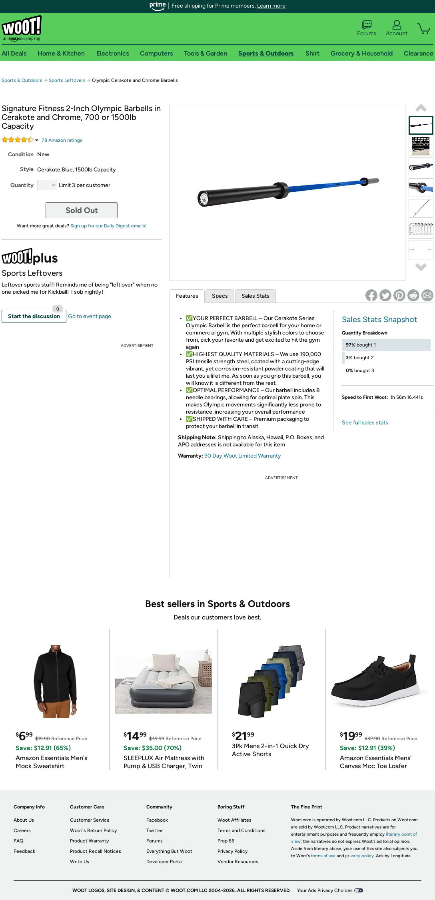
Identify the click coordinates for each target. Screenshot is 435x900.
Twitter (154, 830)
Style (27, 169)
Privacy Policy (232, 851)
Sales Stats (255, 296)
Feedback (24, 851)
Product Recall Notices (95, 851)
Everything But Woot (169, 851)
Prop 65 (226, 841)
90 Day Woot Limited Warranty (242, 455)
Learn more (271, 5)
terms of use (323, 855)
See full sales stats (365, 422)
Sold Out (82, 210)
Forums (366, 28)
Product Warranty (89, 841)
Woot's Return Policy (93, 830)
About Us (24, 820)
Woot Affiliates (234, 820)
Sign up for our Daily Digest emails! (108, 226)
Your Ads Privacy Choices (325, 890)
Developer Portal (164, 861)
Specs (220, 296)
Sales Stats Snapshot (379, 319)
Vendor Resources (238, 861)
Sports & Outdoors (22, 80)
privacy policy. (360, 855)
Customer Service (90, 820)
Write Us (79, 861)
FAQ (18, 841)
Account (396, 28)
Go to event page (89, 316)
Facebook (157, 820)
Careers (22, 830)
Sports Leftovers (67, 80)
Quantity (22, 185)
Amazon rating (62, 140)
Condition (21, 154)
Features (187, 296)
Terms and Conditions (241, 830)
